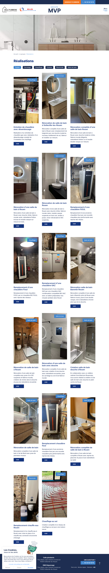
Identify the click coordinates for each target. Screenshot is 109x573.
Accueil (16, 54)
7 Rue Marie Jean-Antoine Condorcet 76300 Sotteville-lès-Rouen (48, 561)
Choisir (19, 567)
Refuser (7, 567)
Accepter (30, 567)
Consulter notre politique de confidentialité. (19, 564)
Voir (18, 144)
